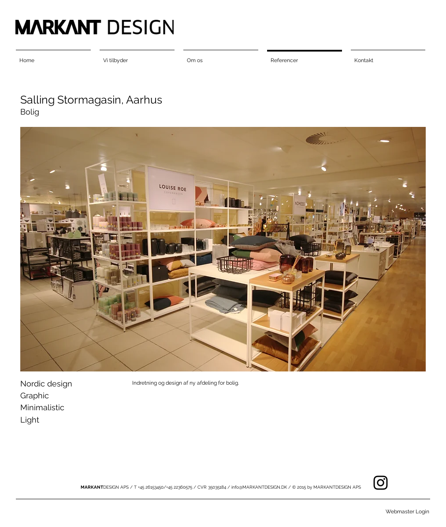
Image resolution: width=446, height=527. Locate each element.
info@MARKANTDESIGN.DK (259, 487)
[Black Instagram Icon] (380, 482)
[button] (223, 249)
